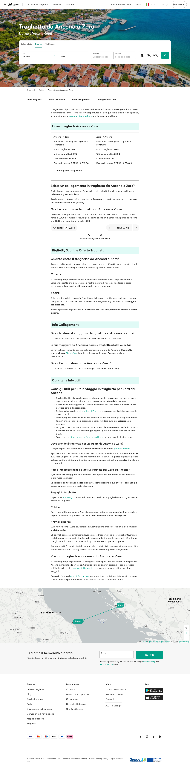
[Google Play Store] (154, 690)
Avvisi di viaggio (113, 705)
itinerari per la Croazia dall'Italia (87, 437)
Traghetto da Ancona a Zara (60, 90)
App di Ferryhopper (80, 576)
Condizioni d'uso (53, 758)
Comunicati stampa (76, 704)
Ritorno (38, 44)
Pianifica (57, 4)
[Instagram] (147, 736)
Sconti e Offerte (57, 99)
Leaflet (144, 642)
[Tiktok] (154, 736)
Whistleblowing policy (98, 758)
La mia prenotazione (120, 4)
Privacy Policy (149, 661)
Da (24, 53)
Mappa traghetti (35, 718)
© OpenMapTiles (164, 642)
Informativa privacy (79, 758)
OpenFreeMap (153, 642)
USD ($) (164, 4)
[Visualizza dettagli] (86, 658)
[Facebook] (140, 736)
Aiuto (138, 4)
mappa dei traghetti (83, 568)
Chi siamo (71, 689)
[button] (65, 227)
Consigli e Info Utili (106, 99)
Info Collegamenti (81, 99)
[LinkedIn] (160, 736)
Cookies (65, 758)
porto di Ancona (122, 448)
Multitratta (50, 44)
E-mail (103, 653)
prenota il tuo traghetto (81, 116)
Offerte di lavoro (74, 709)
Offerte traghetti (37, 4)
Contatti (109, 699)
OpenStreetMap (183, 642)
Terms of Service (106, 664)
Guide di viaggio (35, 699)
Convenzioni (72, 699)
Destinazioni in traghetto (39, 709)
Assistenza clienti (114, 694)
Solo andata (26, 44)
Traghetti (31, 90)
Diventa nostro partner (77, 694)
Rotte (41, 90)
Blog (29, 694)
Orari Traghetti (34, 99)
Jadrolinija (68, 497)
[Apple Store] (154, 697)
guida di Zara (90, 411)
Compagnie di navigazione (40, 713)
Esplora (70, 4)
